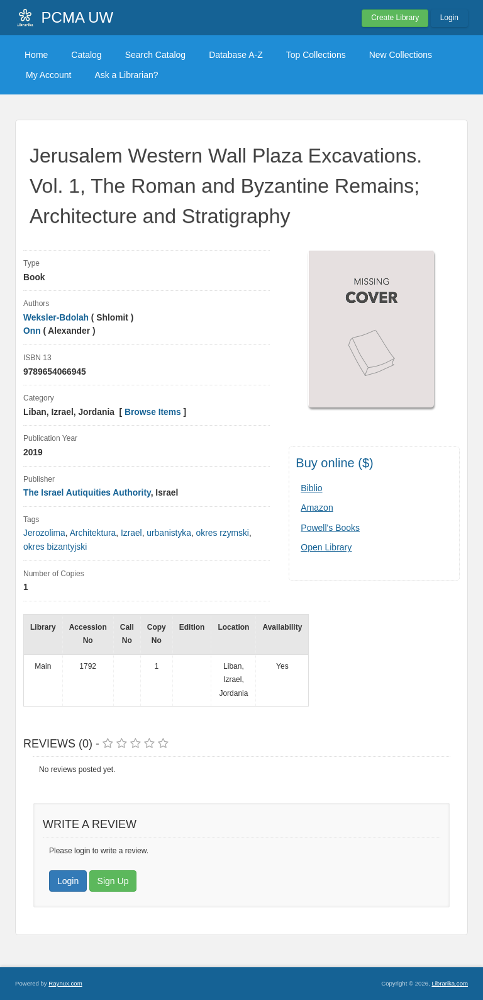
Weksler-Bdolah (56, 317)
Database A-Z (236, 55)
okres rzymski (222, 533)
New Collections (400, 55)
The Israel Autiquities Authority (87, 492)
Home (36, 55)
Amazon (317, 508)
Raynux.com (65, 983)
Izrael (131, 533)
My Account (48, 75)
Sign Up (113, 881)
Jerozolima (44, 533)
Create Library (395, 17)
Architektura (93, 533)
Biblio (311, 488)
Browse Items (153, 412)
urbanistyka (169, 533)
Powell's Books (330, 528)
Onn (32, 331)
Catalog (86, 55)
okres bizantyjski (55, 547)
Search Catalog (155, 55)
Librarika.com (449, 983)
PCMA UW (78, 17)
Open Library (326, 547)
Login (449, 17)
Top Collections (316, 55)
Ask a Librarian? (126, 75)
